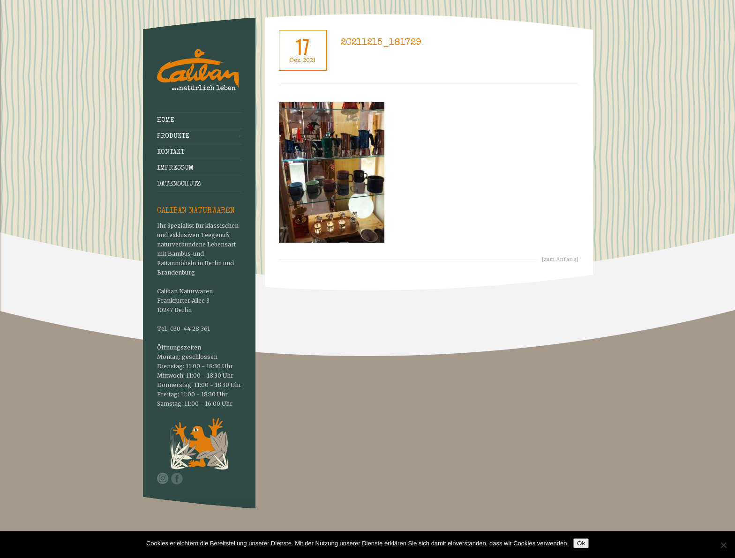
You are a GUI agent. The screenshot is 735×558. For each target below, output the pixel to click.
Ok (581, 543)
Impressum (175, 168)
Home (165, 120)
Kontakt (170, 152)
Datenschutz (179, 184)
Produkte (173, 136)
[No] (723, 545)
